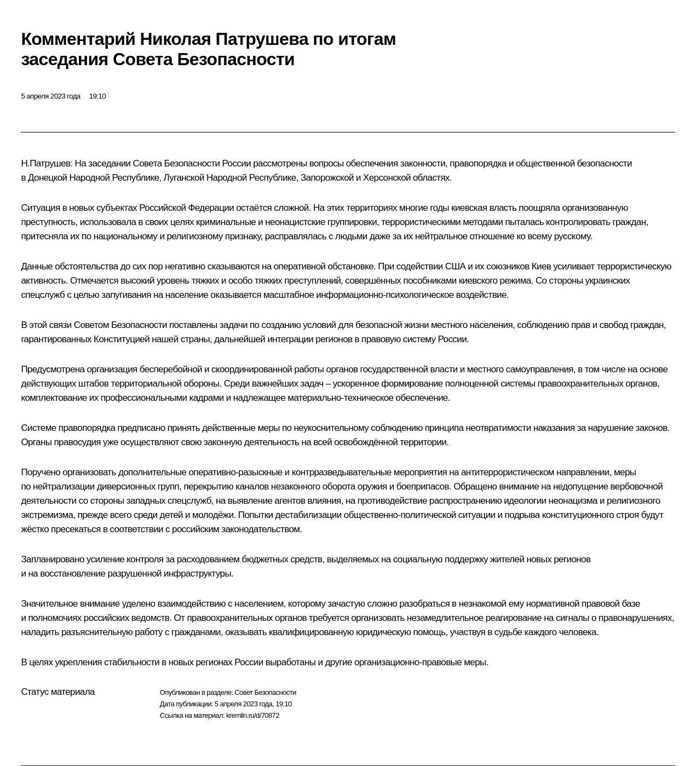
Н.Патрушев (45, 163)
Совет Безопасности (265, 692)
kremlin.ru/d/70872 (252, 715)
